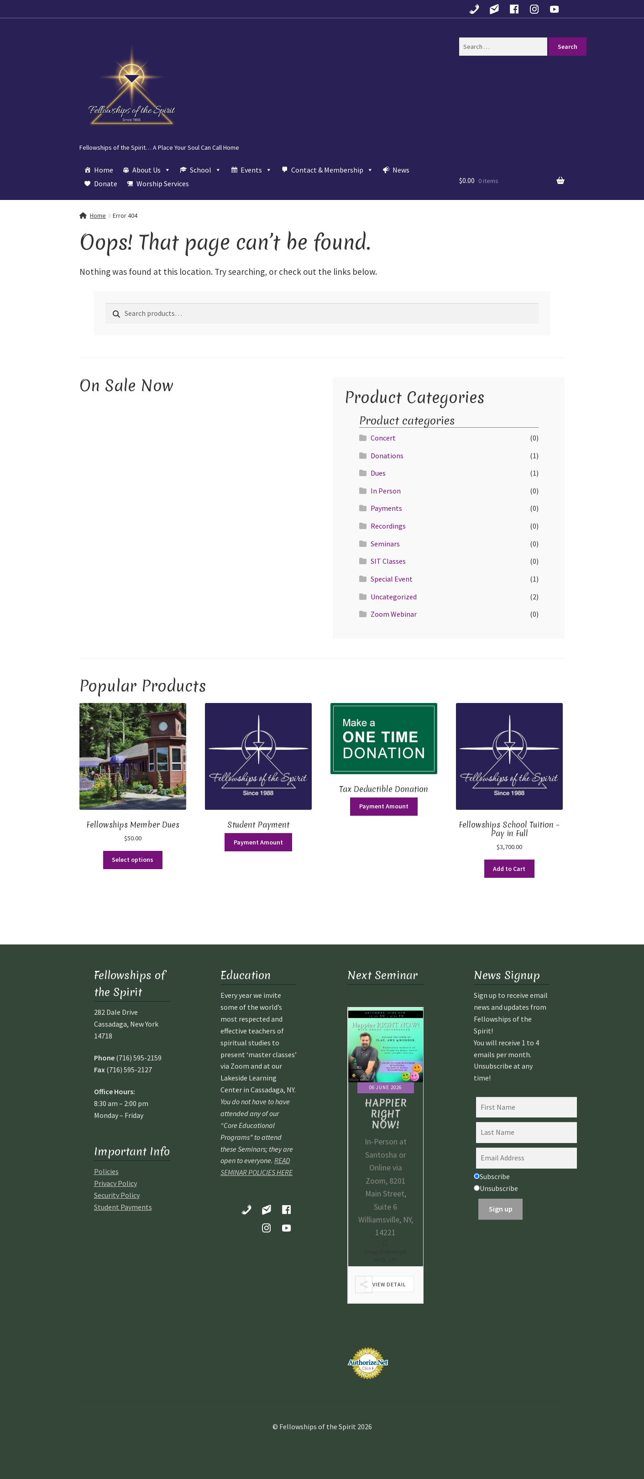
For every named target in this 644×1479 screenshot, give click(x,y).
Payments (386, 508)
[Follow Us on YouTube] (555, 9)
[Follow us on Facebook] (514, 9)
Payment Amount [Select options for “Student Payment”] (258, 842)
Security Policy (117, 1195)
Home (103, 169)
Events (256, 170)
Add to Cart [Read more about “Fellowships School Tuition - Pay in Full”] (509, 869)
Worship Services (162, 183)
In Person (386, 490)
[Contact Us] (494, 9)
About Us (151, 170)
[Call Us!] (474, 9)
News (401, 169)
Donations (387, 455)
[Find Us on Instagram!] (534, 9)
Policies (106, 1171)
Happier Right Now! (386, 1114)
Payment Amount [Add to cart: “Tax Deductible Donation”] (383, 806)
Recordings (388, 525)
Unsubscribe (496, 1188)
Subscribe (492, 1176)
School (205, 170)
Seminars (385, 543)
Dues (378, 472)
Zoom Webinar (394, 614)
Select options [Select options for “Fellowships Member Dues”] (132, 859)
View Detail (389, 1284)
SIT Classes (388, 561)
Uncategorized (394, 596)
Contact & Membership (332, 170)
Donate (105, 183)
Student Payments (123, 1207)
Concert (383, 437)
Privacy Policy (115, 1183)
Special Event (392, 578)
